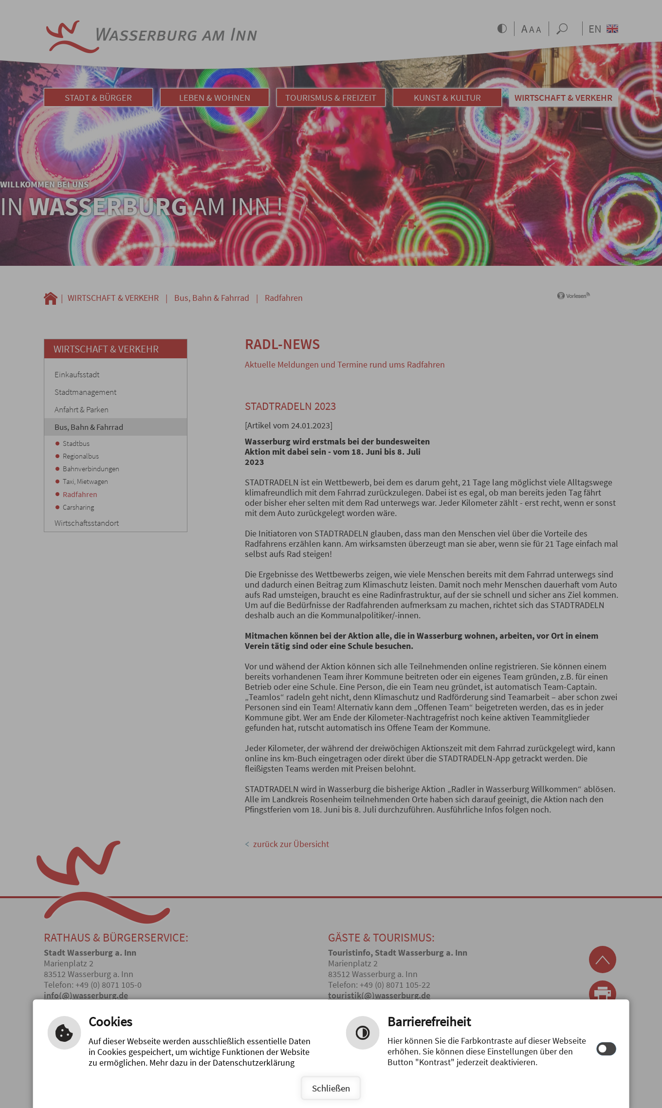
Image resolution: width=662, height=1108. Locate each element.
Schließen (331, 1088)
